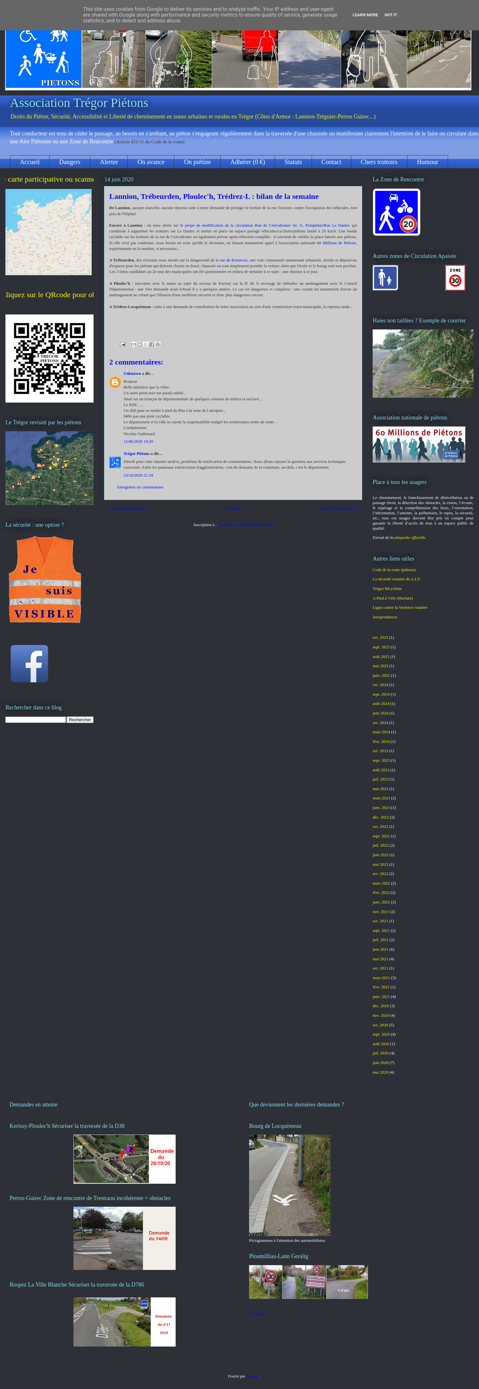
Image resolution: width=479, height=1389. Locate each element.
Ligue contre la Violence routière (400, 607)
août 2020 (381, 1043)
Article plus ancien (338, 508)
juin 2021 (380, 949)
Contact (331, 161)
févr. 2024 (381, 741)
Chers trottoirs (379, 161)
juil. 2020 (381, 1053)
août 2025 (381, 656)
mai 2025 (380, 665)
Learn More (365, 14)
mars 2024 (381, 731)
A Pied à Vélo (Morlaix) (393, 598)
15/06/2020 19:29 (138, 441)
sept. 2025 (381, 647)
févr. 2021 (381, 987)
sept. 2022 (381, 836)
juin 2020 (380, 1062)
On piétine (197, 161)
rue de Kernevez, (233, 260)
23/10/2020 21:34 (138, 475)
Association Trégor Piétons (79, 102)
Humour (427, 161)
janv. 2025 (381, 675)
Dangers (69, 161)
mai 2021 (380, 958)
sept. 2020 (381, 1034)
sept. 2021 (381, 930)
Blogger (253, 1376)
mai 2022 (380, 864)
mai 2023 (380, 788)
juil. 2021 (381, 939)
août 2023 (381, 769)
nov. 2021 (381, 911)
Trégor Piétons (136, 453)
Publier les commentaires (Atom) (245, 524)
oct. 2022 (380, 826)
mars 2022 (381, 883)
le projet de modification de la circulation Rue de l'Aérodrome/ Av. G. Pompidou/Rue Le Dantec (266, 225)
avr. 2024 (380, 722)
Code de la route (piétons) (394, 569)
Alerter (109, 161)
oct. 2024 (380, 684)
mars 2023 (381, 798)
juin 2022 (380, 854)
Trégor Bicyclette (387, 588)
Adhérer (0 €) (247, 161)
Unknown (132, 373)
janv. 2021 (381, 996)
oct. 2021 (380, 920)
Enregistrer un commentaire (140, 487)
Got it (390, 14)
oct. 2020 (380, 1025)
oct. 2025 (380, 637)
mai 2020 (380, 1072)
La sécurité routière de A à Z (396, 579)
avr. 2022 (380, 873)
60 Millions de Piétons (336, 242)
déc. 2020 (381, 1005)
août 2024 (381, 703)
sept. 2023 (381, 760)
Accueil (30, 161)
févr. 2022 (381, 892)
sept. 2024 (381, 694)
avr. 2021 (380, 968)
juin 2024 (380, 713)
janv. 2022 (381, 902)
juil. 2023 (381, 779)
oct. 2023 (380, 750)
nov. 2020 (381, 1015)
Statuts (293, 161)
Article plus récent (127, 508)
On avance (150, 161)
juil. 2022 (381, 845)
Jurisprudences (385, 617)
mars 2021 (381, 977)
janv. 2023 (381, 807)
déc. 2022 (381, 817)
